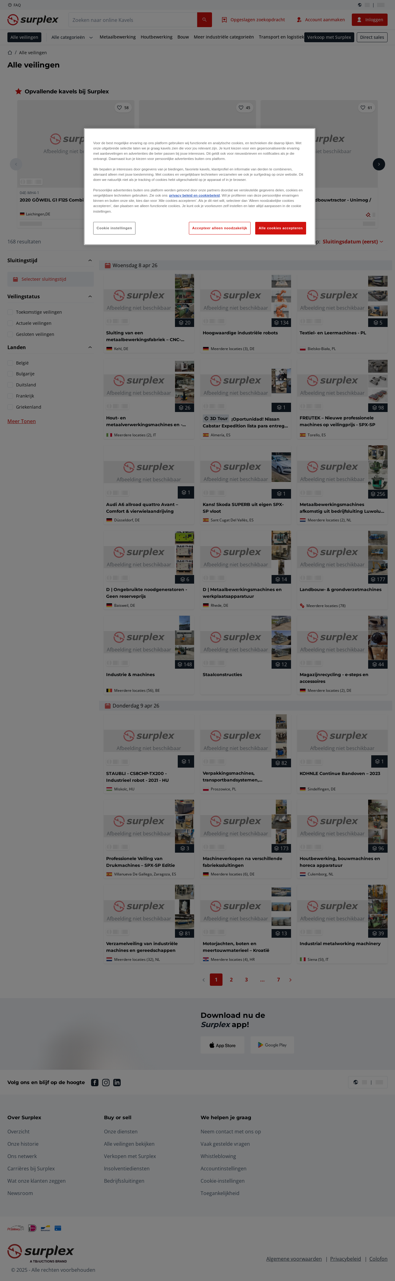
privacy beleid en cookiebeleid (194, 195)
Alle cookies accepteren (281, 228)
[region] (199, 186)
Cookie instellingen (114, 228)
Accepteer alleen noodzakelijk (219, 228)
